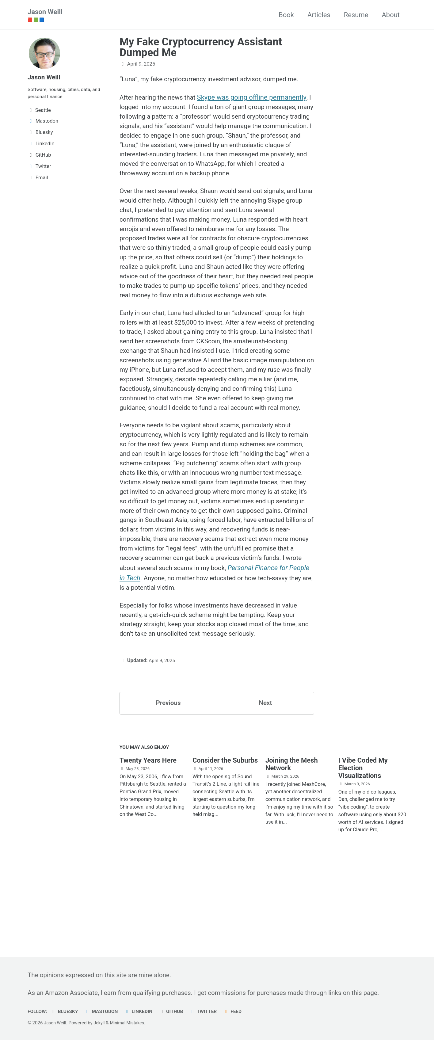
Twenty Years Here (148, 840)
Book (286, 15)
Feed (241, 1011)
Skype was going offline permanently (256, 99)
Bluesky (66, 1011)
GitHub (178, 1011)
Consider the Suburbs (225, 840)
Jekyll (101, 1023)
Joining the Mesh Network (291, 844)
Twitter (211, 1011)
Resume (356, 15)
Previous (168, 781)
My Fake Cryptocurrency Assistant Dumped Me (201, 47)
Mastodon (105, 1011)
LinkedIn (143, 1011)
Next (265, 781)
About (391, 15)
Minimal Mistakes (130, 1023)
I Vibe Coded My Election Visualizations (363, 848)
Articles (318, 15)
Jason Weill (45, 15)
